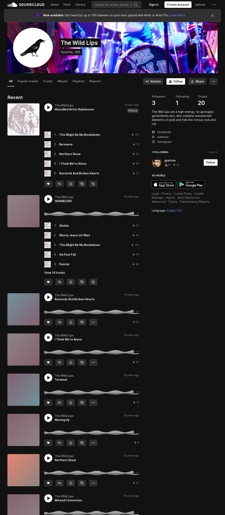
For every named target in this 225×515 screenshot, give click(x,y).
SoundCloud (25, 4)
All (11, 81)
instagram (162, 141)
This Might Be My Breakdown (79, 134)
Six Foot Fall (67, 254)
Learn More (177, 15)
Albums (62, 81)
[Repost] (60, 184)
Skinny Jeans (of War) (74, 235)
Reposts (95, 81)
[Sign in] (154, 4)
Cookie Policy (183, 193)
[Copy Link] (82, 184)
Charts (172, 201)
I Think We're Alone (72, 163)
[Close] (212, 15)
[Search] (116, 4)
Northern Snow (70, 154)
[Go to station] (153, 81)
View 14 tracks (54, 272)
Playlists (79, 81)
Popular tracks (27, 81)
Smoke (64, 225)
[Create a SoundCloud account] (178, 4)
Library (80, 4)
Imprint (170, 197)
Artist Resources (188, 197)
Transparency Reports (195, 201)
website (160, 137)
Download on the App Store (164, 184)
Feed (67, 4)
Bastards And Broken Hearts (79, 173)
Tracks (48, 81)
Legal (155, 193)
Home (55, 4)
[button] (214, 4)
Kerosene (66, 144)
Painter (64, 264)
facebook (161, 132)
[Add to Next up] (93, 184)
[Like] (48, 184)
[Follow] (175, 81)
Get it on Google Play (191, 184)
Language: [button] (167, 210)
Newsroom (159, 201)
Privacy (166, 193)
